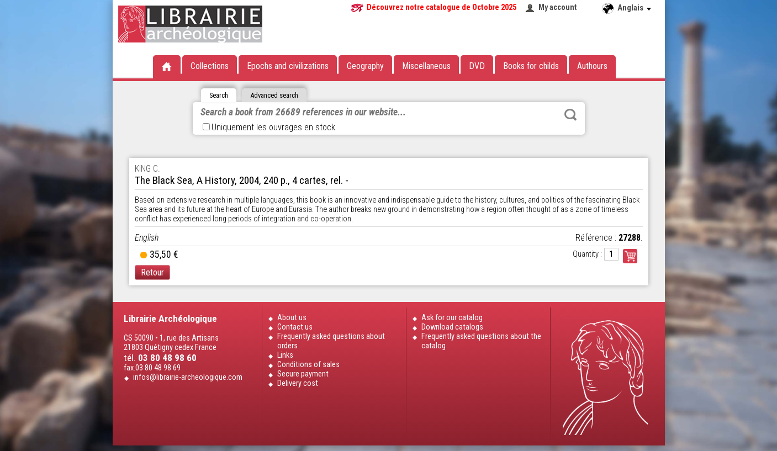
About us (291, 317)
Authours (592, 66)
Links (285, 355)
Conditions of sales (308, 364)
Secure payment (303, 374)
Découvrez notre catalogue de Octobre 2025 (441, 7)
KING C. (147, 168)
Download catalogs (452, 327)
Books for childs (531, 66)
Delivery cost (297, 383)
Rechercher (570, 114)
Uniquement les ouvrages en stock (269, 127)
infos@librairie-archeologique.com (187, 377)
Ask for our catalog (452, 317)
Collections (210, 66)
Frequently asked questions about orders (331, 341)
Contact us (295, 327)
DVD (477, 66)
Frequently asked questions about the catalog (481, 341)
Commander (630, 256)
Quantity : (587, 254)
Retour (152, 272)
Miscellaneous (426, 66)
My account (557, 7)
